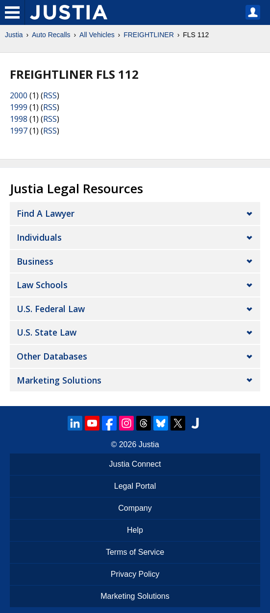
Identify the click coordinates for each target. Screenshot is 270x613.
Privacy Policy (135, 574)
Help (135, 530)
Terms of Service (135, 552)
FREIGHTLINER (148, 35)
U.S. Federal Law (51, 309)
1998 (18, 119)
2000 (18, 95)
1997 (18, 130)
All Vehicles (97, 35)
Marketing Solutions (59, 380)
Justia (14, 35)
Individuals (39, 237)
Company (134, 508)
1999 (18, 107)
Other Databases (52, 356)
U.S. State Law (46, 332)
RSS (50, 95)
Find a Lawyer (45, 213)
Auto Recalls (51, 35)
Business (35, 261)
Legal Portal (135, 486)
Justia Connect (135, 464)
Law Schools (42, 285)
